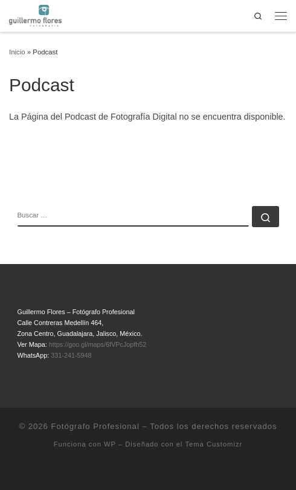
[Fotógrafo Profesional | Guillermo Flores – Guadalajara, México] (35, 15)
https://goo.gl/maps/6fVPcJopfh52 (97, 344)
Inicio (17, 52)
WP (110, 444)
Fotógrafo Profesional (95, 426)
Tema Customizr (213, 444)
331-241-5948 (71, 355)
